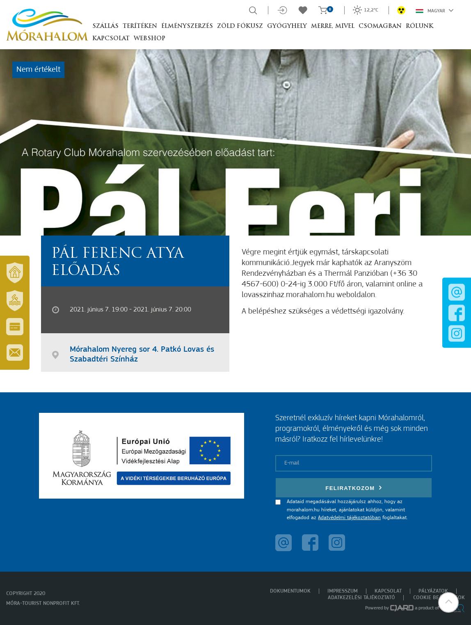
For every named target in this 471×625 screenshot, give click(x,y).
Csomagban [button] (380, 26)
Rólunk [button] (419, 26)
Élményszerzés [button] (187, 26)
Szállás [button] (105, 26)
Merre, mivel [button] (332, 26)
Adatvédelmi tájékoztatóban (349, 517)
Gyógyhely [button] (287, 26)
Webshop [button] (149, 39)
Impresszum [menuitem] (342, 591)
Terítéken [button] (140, 26)
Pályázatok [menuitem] (433, 591)
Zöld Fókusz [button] (240, 26)
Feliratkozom (353, 487)
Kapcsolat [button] (111, 39)
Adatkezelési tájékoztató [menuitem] (361, 597)
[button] (448, 602)
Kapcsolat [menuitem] (388, 591)
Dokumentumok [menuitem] (290, 591)
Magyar (435, 10)
